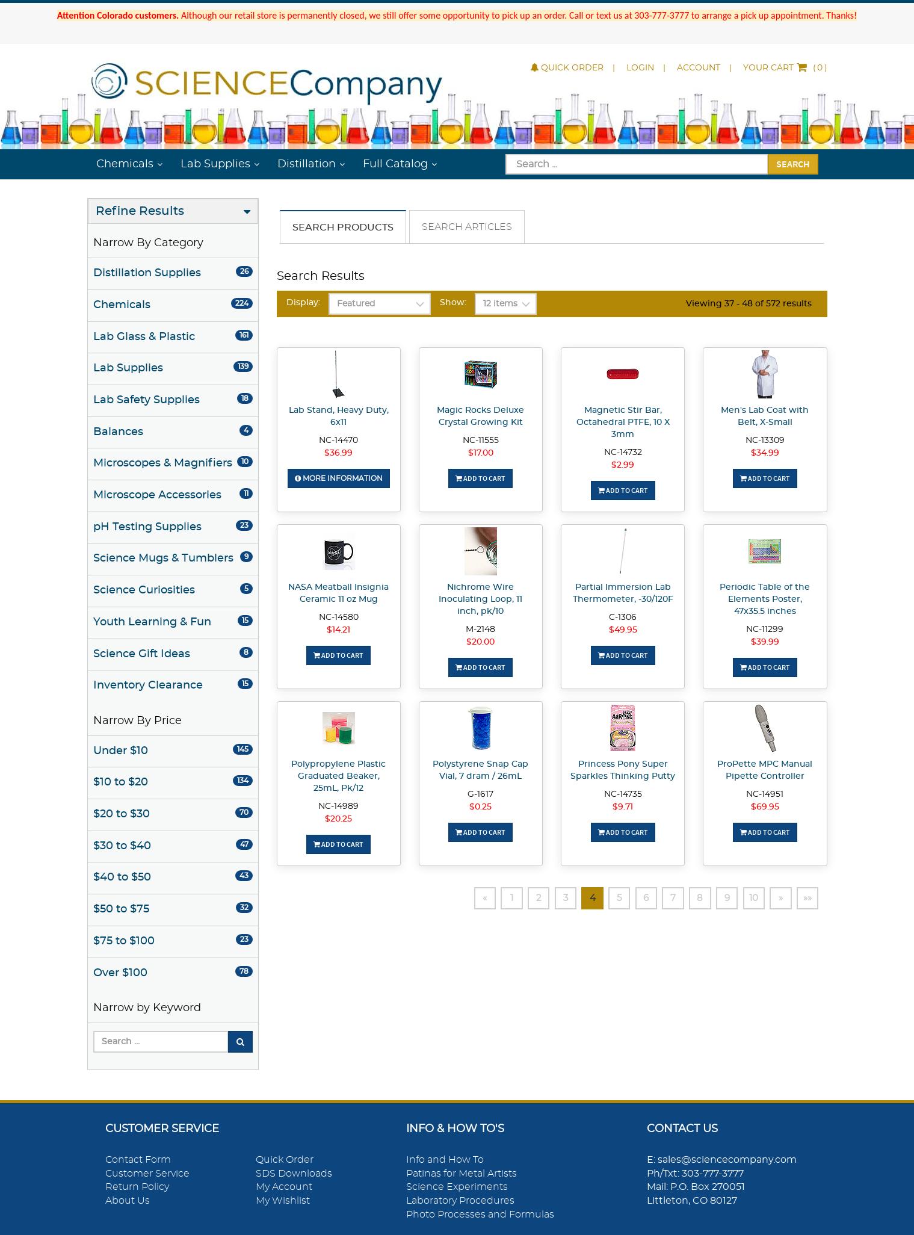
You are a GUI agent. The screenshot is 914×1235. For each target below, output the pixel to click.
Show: (453, 303)
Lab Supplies (215, 164)
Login (640, 68)
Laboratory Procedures (460, 1201)
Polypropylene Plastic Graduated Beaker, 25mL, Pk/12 (338, 776)
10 (749, 898)
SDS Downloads (294, 1173)
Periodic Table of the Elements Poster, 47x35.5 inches (765, 599)
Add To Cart (480, 478)
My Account (284, 1187)
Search (793, 164)
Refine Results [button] (140, 211)
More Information (339, 478)
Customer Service (147, 1173)
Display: (303, 303)
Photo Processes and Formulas (480, 1214)
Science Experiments (457, 1187)
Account (698, 68)
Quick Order (567, 68)
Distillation (306, 164)
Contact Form (138, 1160)
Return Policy (137, 1187)
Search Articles (467, 227)
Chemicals (124, 164)
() (785, 68)
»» (807, 898)
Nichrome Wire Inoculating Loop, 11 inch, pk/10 (480, 599)
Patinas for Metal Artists (461, 1173)
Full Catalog (395, 164)
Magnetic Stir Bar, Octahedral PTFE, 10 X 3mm (623, 422)
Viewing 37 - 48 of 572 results (749, 304)
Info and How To (445, 1160)
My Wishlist (283, 1201)
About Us (127, 1201)
